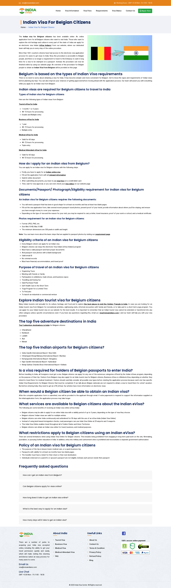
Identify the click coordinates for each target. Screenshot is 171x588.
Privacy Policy (95, 552)
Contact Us (130, 11)
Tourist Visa (60, 540)
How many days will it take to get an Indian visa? (45, 520)
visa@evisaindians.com (30, 3)
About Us (93, 540)
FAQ (56, 556)
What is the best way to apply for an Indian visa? (45, 508)
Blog (91, 560)
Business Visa (61, 544)
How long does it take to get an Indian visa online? (45, 497)
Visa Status (116, 11)
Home (58, 11)
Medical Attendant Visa (65, 552)
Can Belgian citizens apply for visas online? (42, 486)
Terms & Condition (97, 548)
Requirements (102, 11)
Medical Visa (60, 548)
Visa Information (72, 11)
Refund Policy (95, 556)
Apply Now (145, 11)
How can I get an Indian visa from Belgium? (42, 475)
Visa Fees (87, 11)
